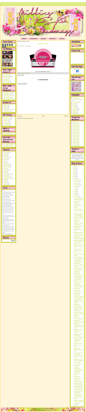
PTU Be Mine (76, 317)
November (76, 181)
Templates (33, 38)
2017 (74, 171)
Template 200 (77, 290)
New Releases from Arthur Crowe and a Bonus (78, 326)
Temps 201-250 (76, 126)
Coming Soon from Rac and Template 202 (78, 246)
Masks (43, 38)
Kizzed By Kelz (7, 94)
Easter (5, 159)
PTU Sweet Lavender (78, 235)
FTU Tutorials (76, 102)
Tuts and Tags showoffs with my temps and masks (78, 285)
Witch (5, 179)
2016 (74, 173)
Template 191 (77, 379)
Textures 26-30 (77, 295)
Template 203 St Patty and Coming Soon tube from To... (78, 242)
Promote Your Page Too (77, 73)
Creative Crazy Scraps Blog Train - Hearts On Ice (78, 370)
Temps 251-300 (76, 128)
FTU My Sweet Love (78, 381)
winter (5, 184)
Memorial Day (7, 165)
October (76, 183)
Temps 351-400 (76, 130)
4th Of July (6, 152)
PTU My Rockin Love (78, 318)
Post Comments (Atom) (28, 118)
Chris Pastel (6, 111)
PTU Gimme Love (78, 291)
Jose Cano (6, 121)
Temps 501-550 (76, 135)
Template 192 (77, 376)
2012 (74, 405)
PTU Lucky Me (77, 288)
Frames (74, 103)
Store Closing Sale (78, 306)
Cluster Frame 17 (77, 378)
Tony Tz (5, 120)
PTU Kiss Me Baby (78, 343)
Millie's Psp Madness (77, 69)
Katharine (6, 79)
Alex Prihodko (7, 76)
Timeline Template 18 (78, 312)
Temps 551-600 (76, 138)
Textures (75, 110)
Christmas (6, 156)
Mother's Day (7, 166)
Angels (5, 153)
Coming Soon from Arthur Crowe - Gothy (78, 331)
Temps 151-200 (27, 73)
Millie (29, 45)
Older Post (66, 115)
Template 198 (77, 304)
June (75, 189)
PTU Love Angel (77, 364)
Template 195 (77, 348)
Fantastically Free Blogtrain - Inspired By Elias (78, 301)
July (75, 188)
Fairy (5, 161)
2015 (74, 174)
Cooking (6, 158)
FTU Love (76, 398)
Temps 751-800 (76, 143)
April (75, 193)
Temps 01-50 (75, 122)
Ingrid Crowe (7, 124)
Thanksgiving (7, 176)
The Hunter (6, 123)
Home (24, 38)
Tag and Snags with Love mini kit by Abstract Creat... (78, 278)
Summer (6, 175)
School (5, 172)
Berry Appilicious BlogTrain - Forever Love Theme (78, 309)
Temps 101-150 (76, 123)
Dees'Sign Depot (7, 92)
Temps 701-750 (76, 142)
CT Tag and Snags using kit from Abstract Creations (78, 396)
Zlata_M (5, 105)
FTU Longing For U (78, 389)
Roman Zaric (7, 119)
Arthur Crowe (7, 117)
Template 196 (43, 44)
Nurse (5, 171)
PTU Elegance (77, 272)
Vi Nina (5, 108)
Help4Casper (7, 133)
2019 (74, 168)
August (76, 186)
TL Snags (75, 107)
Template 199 (77, 293)
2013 (74, 178)
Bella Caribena (7, 97)
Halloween (6, 163)
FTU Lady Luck (77, 204)
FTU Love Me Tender (78, 337)
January (76, 403)
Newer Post (19, 115)
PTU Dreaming (77, 373)
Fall (5, 162)
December (76, 179)
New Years (6, 169)
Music (5, 168)
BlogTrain (75, 97)
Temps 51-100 (76, 136)
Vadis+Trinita (7, 82)
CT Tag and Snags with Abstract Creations (78, 340)
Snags (62, 38)
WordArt (74, 113)
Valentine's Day (7, 178)
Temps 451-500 (76, 133)
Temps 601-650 (76, 139)
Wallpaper (75, 112)
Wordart (52, 38)
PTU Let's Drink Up (78, 257)
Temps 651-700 (76, 140)
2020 (74, 166)
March (75, 194)
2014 (74, 176)
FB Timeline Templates (78, 99)
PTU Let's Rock (77, 362)
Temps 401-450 (76, 132)
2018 (74, 169)
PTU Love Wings (77, 209)
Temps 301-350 (76, 129)
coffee (5, 181)
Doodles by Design (8, 98)
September (76, 184)
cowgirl (5, 182)
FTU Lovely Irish (77, 249)
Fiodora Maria (7, 77)
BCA (5, 155)
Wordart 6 (76, 374)
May (75, 191)
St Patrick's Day (7, 174)
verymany (6, 74)
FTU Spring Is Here (78, 268)
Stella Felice (6, 80)
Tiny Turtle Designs (8, 95)
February (76, 196)
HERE (48, 71)
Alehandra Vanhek (8, 109)
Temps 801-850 (76, 145)
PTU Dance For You (78, 274)
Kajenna (6, 106)
